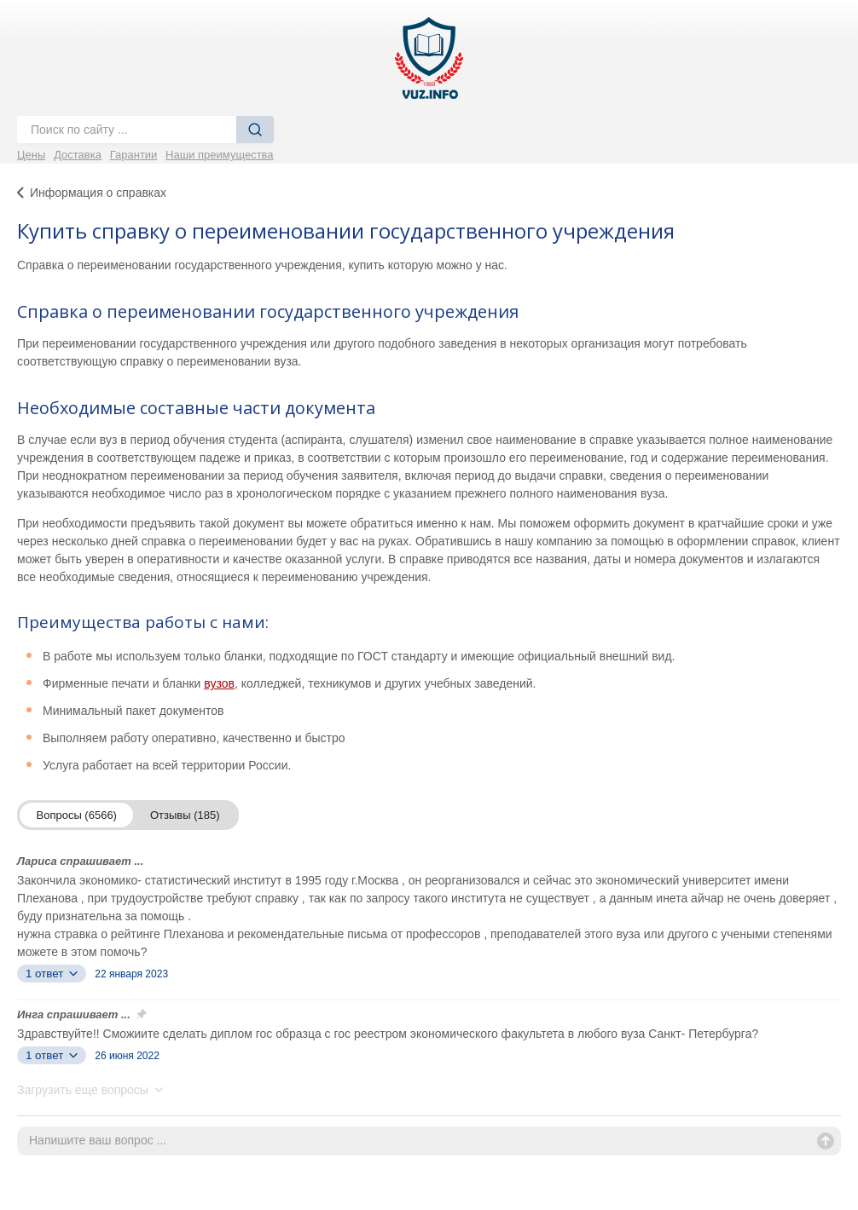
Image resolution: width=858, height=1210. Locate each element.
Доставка (77, 154)
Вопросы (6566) (77, 815)
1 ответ (52, 973)
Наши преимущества (219, 154)
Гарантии (134, 154)
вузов (219, 683)
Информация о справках (98, 192)
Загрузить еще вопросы (90, 1090)
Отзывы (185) (185, 815)
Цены (31, 154)
